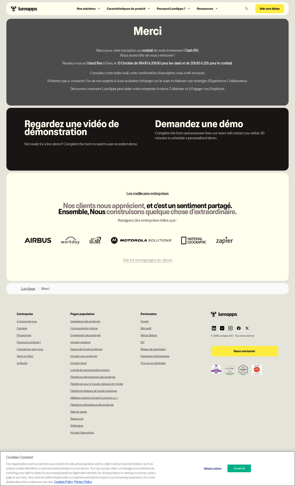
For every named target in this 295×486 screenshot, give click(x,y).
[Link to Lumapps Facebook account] (239, 328)
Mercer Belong (149, 335)
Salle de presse (78, 411)
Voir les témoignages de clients (147, 260)
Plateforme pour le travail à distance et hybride (96, 384)
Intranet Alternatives (82, 432)
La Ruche (22, 363)
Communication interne (84, 328)
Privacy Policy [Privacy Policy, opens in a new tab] (83, 482)
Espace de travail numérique (86, 349)
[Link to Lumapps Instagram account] (230, 328)
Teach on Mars (25, 356)
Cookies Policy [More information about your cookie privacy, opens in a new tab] (63, 482)
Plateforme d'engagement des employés (92, 377)
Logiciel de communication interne (89, 370)
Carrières (22, 328)
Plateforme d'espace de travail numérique (93, 391)
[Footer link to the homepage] (244, 314)
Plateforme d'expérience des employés (92, 405)
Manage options (212, 468)
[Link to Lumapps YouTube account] (222, 328)
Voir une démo (270, 8)
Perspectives (24, 335)
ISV (142, 342)
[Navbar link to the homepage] (33, 8)
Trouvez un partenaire (153, 363)
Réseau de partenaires (153, 349)
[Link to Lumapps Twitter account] (247, 328)
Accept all (239, 468)
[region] (147, 468)
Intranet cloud (78, 363)
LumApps (28, 288)
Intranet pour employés (83, 356)
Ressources (76, 418)
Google (145, 321)
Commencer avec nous (30, 349)
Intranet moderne (80, 342)
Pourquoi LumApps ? (29, 342)
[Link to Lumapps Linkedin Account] (214, 328)
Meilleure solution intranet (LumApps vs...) (94, 398)
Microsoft (146, 328)
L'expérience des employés (85, 321)
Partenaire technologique (155, 356)
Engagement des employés (85, 335)
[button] (89, 9)
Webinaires (76, 425)
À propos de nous (27, 321)
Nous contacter (244, 351)
